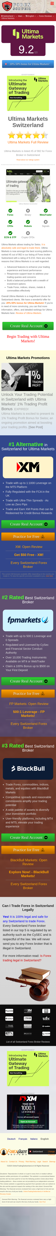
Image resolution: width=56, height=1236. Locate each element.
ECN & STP (10, 237)
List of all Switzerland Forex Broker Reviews (28, 1042)
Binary (28, 215)
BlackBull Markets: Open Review (29, 865)
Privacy (21, 1162)
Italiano (34, 1139)
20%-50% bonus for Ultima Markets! (30, 64)
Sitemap (52, 1162)
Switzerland (8, 16)
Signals (45, 226)
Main (20, 16)
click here (49, 576)
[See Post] (36, 427)
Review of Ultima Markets (28, 313)
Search (45, 1162)
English (30, 16)
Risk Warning (31, 1162)
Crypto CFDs (28, 237)
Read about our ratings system (28, 160)
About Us (4, 1162)
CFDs (10, 226)
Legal (39, 1162)
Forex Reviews (45, 16)
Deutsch (11, 1139)
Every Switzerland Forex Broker (29, 568)
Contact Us (13, 1162)
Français (23, 1139)
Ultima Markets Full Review (28, 142)
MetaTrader (46, 215)
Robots (28, 226)
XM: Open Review (28, 550)
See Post (42, 1202)
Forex (10, 215)
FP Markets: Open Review (28, 707)
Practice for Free (30, 536)
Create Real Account (26, 326)
